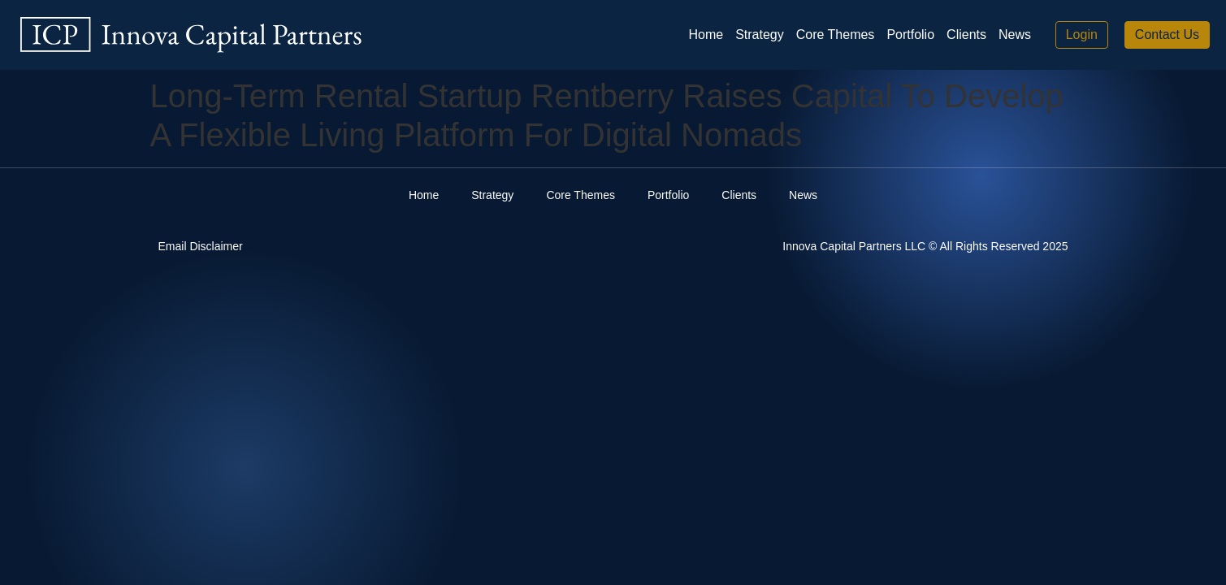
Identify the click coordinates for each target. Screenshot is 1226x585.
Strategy (759, 34)
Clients (966, 34)
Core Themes (835, 34)
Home (705, 34)
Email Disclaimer (200, 246)
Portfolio (910, 34)
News (1015, 34)
